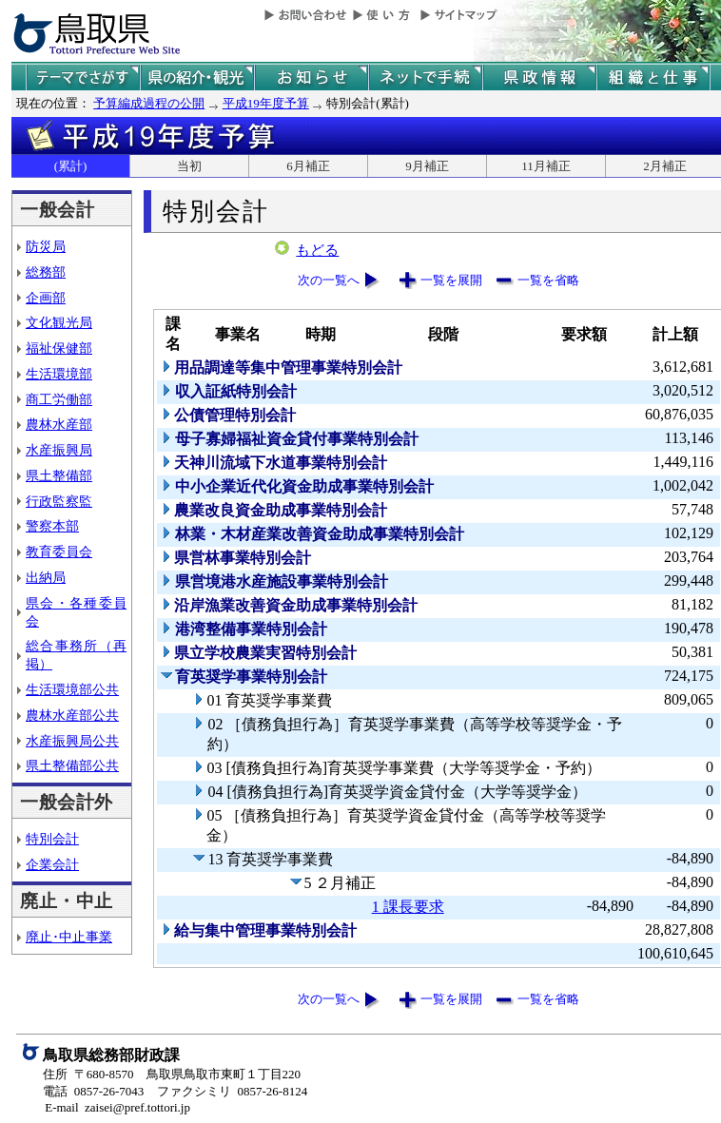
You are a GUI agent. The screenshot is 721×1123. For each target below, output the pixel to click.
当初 (189, 166)
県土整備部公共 (72, 765)
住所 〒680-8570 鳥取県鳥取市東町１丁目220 (172, 1074)
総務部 (46, 272)
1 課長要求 (408, 907)
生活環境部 (59, 373)
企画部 (46, 297)
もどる (317, 250)
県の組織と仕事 (653, 77)
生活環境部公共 (72, 689)
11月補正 (546, 166)
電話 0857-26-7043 (93, 1091)
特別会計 (52, 838)
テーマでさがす (83, 77)
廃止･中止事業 (69, 936)
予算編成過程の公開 (149, 103)
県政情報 (539, 77)
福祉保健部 (59, 348)
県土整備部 (59, 475)
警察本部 (52, 525)
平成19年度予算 (266, 103)
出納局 (46, 577)
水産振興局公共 (72, 740)
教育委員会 (59, 551)
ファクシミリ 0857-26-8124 (232, 1091)
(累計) (71, 166)
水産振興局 (59, 449)
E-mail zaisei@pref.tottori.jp (117, 1107)
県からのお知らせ (311, 77)
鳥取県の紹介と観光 (197, 77)
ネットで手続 (425, 77)
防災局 (46, 246)
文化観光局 (59, 322)
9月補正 (427, 166)
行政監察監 (59, 501)
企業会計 (52, 864)
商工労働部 (59, 399)
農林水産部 (59, 424)
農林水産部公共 (72, 715)
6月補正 (308, 166)
